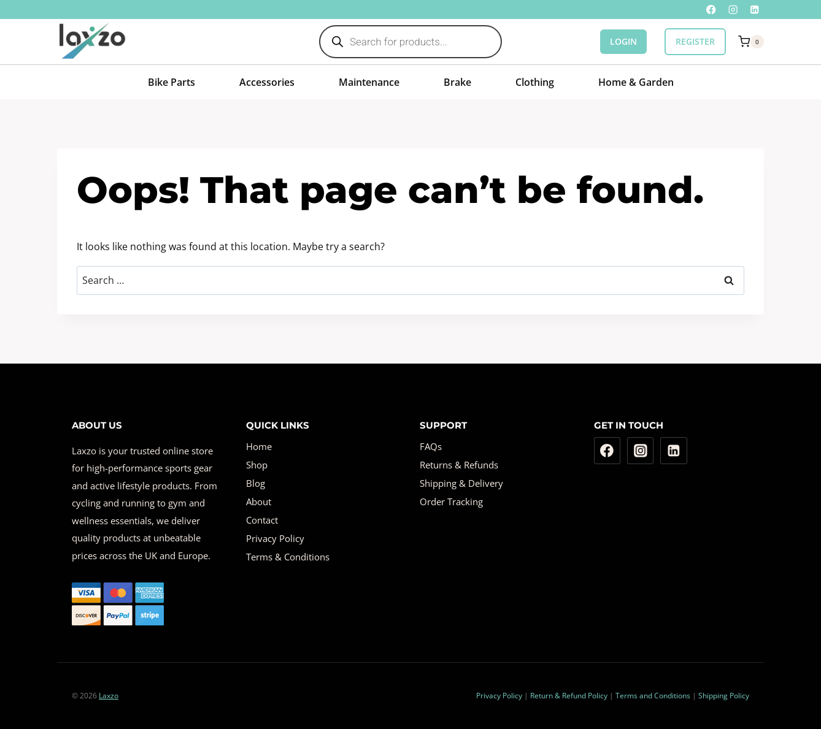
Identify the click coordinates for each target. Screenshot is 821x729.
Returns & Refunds (459, 465)
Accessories (267, 82)
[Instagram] (732, 9)
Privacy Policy (275, 538)
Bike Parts (171, 82)
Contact (262, 520)
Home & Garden (636, 82)
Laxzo (108, 695)
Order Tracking (451, 501)
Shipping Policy (723, 695)
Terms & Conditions (288, 557)
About (258, 501)
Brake (457, 82)
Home (259, 446)
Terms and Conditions (652, 695)
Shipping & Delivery (461, 483)
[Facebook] (711, 9)
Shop (257, 465)
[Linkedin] (754, 9)
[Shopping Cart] (751, 41)
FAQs (431, 446)
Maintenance (369, 82)
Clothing (534, 82)
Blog (255, 483)
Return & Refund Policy (568, 695)
